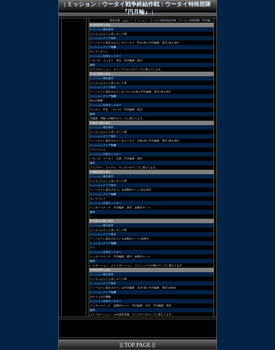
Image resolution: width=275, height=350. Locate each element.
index (126, 20)
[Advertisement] (74, 79)
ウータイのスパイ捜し (103, 33)
